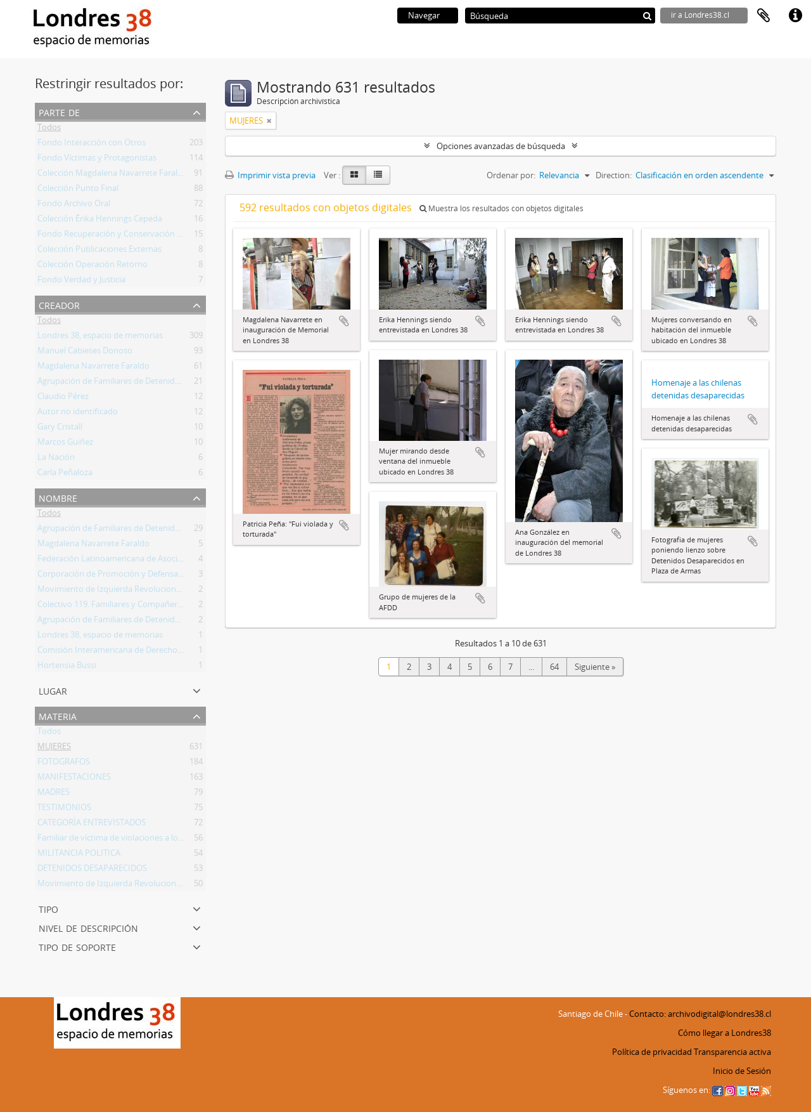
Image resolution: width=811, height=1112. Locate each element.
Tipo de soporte (77, 946)
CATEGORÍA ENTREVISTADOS (91, 824)
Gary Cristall (59, 429)
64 (554, 666)
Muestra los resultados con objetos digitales (501, 208)
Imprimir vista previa (270, 175)
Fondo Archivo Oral (73, 205)
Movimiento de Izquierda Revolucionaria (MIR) (124, 591)
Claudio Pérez (63, 398)
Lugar (53, 689)
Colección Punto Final (77, 190)
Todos (49, 129)
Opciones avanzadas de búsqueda (501, 146)
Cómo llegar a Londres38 (724, 1032)
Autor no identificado (77, 413)
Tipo (48, 908)
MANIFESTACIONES (74, 779)
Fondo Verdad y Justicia (81, 281)
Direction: (614, 175)
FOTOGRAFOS (63, 763)
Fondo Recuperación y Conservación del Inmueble (131, 236)
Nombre (58, 497)
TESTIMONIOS (64, 809)
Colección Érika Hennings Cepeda (99, 220)
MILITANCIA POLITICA (78, 855)
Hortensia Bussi (66, 667)
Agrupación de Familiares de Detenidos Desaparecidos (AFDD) (153, 383)
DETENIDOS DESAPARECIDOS (92, 870)
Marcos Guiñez (65, 444)
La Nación (56, 459)
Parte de (59, 111)
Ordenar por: (511, 175)
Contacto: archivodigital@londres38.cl (700, 1013)
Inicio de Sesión (742, 1070)
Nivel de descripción (88, 927)
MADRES (53, 794)
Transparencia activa (732, 1051)
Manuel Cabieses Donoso (84, 352)
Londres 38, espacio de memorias (100, 337)
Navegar (424, 15)
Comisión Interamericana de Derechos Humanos (128, 652)
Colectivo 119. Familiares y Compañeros (111, 606)
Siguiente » (595, 666)
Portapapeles (763, 16)
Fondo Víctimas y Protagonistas (96, 160)
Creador (59, 304)
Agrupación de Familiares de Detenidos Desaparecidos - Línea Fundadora (174, 621)
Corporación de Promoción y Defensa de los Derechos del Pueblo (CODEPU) (179, 576)
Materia (58, 715)
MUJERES (54, 748)
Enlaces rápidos (795, 16)
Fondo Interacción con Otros (91, 144)
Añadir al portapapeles (344, 321)
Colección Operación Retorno (92, 266)
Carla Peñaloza (65, 474)
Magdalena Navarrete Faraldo (93, 368)
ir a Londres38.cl (700, 15)
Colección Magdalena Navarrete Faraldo (112, 175)
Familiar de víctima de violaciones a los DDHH (122, 840)
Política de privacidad (652, 1051)
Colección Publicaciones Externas (99, 251)
